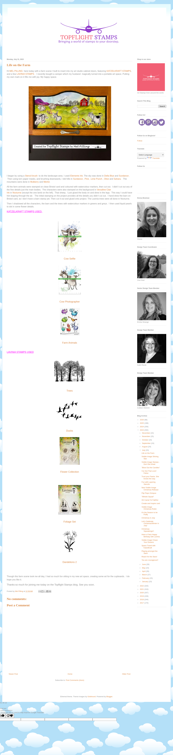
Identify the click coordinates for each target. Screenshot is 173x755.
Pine (87, 179)
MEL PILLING (16, 71)
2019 (142, 596)
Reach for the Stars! (149, 557)
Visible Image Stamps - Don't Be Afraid (150, 463)
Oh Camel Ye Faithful (150, 500)
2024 (142, 427)
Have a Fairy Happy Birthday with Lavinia (151, 535)
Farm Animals (69, 342)
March (144, 575)
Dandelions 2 (69, 562)
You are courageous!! (150, 560)
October (145, 440)
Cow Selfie (69, 258)
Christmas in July (148, 518)
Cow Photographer (69, 301)
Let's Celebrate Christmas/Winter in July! (150, 523)
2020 (142, 593)
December (146, 433)
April (144, 571)
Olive (106, 179)
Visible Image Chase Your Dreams (150, 541)
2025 (142, 423)
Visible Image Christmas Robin (149, 508)
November (146, 436)
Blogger (109, 697)
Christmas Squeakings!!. (148, 530)
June (144, 564)
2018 (142, 599)
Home (70, 674)
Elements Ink (76, 176)
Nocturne (17, 193)
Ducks (69, 430)
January (145, 582)
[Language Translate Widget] (150, 155)
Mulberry (34, 182)
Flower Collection (69, 471)
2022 (142, 586)
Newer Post (13, 674)
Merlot (46, 182)
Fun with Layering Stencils (148, 483)
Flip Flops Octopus (149, 493)
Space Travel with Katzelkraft (148, 547)
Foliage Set (69, 521)
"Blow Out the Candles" (151, 468)
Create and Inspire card (151, 503)
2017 (142, 603)
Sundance (124, 176)
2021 (142, 589)
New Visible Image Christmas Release (150, 489)
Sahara (117, 179)
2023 (142, 430)
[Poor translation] (10, 716)
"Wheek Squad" (148, 497)
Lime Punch (96, 179)
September (146, 443)
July (144, 450)
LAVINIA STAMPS (25, 74)
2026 (142, 420)
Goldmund (91, 697)
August (145, 447)
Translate (153, 158)
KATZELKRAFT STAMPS (119, 71)
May (144, 568)
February (146, 578)
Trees (69, 390)
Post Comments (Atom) (75, 680)
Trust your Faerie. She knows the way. (150, 477)
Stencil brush (31, 176)
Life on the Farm (148, 453)
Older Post (126, 674)
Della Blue (109, 176)
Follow (139, 141)
